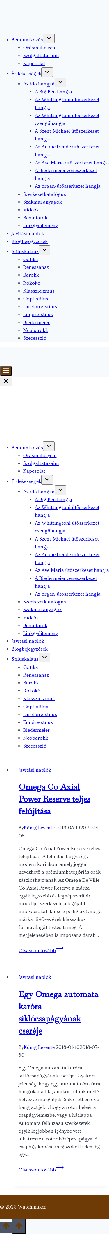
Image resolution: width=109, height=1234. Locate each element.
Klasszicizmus (39, 291)
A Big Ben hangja (53, 91)
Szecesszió (35, 338)
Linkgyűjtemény (40, 225)
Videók (31, 210)
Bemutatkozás (27, 40)
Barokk (31, 275)
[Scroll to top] (6, 1227)
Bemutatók (35, 217)
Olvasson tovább (41, 950)
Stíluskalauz (25, 251)
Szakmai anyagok (42, 202)
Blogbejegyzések (30, 241)
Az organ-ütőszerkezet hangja (68, 186)
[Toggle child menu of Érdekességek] (47, 72)
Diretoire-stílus (40, 306)
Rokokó (31, 283)
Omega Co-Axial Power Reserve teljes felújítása (54, 799)
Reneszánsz (36, 267)
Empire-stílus (38, 314)
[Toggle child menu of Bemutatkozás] (49, 38)
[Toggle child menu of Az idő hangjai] (60, 82)
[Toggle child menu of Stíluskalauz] (44, 250)
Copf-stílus (35, 299)
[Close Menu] (6, 381)
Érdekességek (26, 73)
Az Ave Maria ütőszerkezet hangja (72, 162)
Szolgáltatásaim (41, 55)
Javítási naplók (28, 233)
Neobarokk (35, 330)
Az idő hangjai (39, 84)
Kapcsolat (34, 63)
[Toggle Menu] (6, 371)
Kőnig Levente (39, 827)
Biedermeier (36, 322)
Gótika (30, 259)
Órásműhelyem (40, 47)
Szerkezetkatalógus (44, 194)
